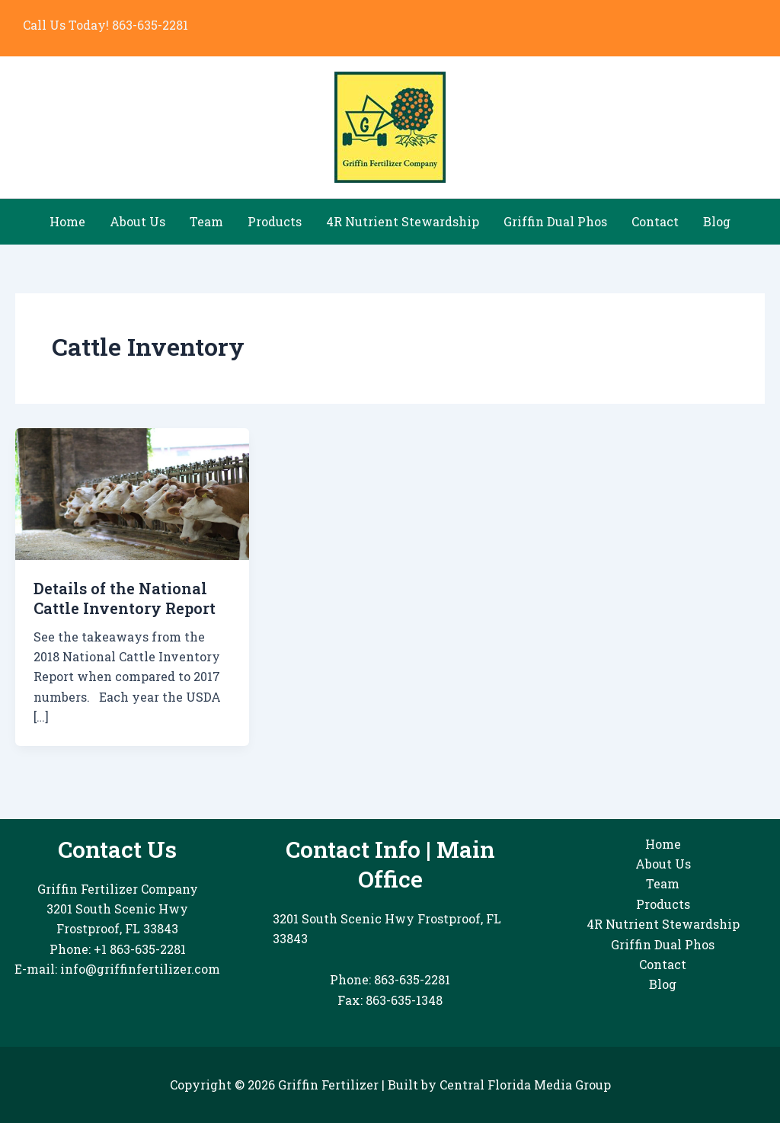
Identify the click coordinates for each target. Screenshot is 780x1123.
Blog (716, 221)
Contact (655, 221)
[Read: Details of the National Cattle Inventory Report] (132, 493)
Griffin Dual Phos (555, 221)
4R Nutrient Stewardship (402, 221)
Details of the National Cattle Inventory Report (125, 598)
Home (67, 221)
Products (275, 221)
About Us (137, 221)
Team (206, 221)
